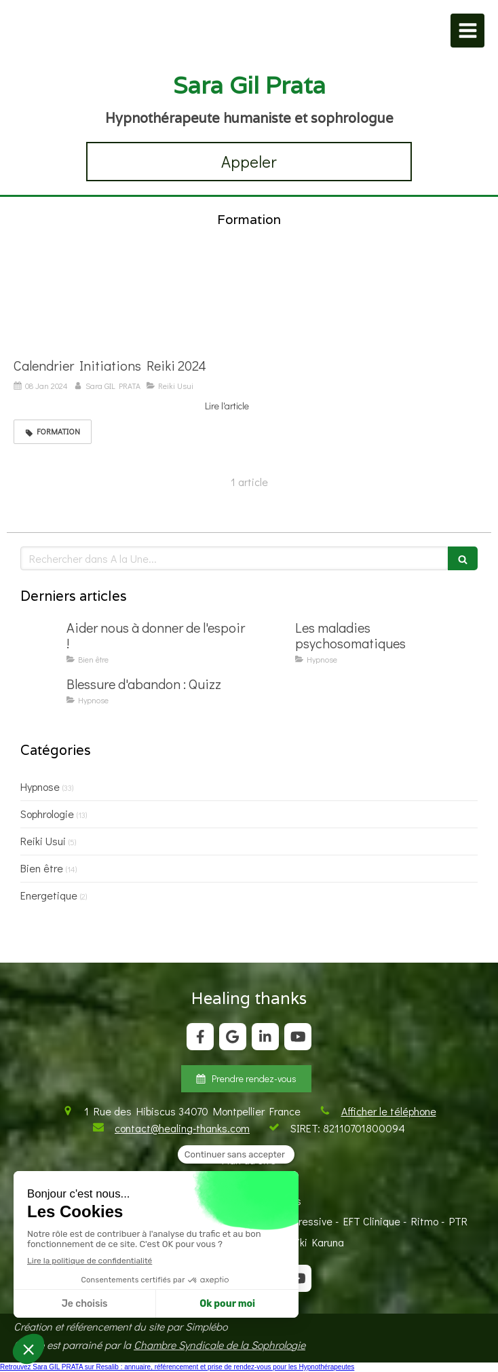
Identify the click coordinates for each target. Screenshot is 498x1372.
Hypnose (40, 786)
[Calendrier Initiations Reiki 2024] (131, 302)
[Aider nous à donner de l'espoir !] (40, 640)
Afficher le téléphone (388, 1111)
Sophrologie (47, 813)
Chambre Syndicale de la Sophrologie (219, 1344)
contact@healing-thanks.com (182, 1128)
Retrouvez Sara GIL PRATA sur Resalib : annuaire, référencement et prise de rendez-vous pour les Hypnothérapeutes (177, 1367)
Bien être (41, 868)
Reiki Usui (43, 841)
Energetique (48, 895)
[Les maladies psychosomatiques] (269, 640)
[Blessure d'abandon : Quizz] (40, 697)
